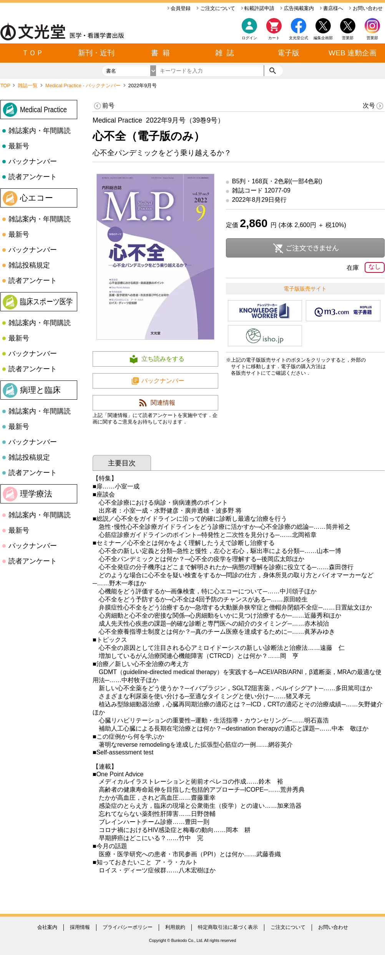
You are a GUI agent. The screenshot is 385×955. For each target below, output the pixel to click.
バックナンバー (32, 161)
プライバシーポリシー (128, 927)
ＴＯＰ (32, 53)
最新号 (18, 146)
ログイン (249, 38)
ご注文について (215, 8)
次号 (374, 106)
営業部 (372, 38)
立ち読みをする (162, 358)
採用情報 (80, 927)
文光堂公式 (298, 38)
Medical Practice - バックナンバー (83, 85)
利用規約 (175, 927)
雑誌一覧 (28, 85)
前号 (104, 106)
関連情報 (163, 402)
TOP (6, 85)
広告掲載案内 (297, 8)
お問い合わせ (366, 8)
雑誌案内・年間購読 (39, 131)
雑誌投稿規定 (29, 265)
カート (274, 31)
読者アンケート (32, 177)
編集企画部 (323, 38)
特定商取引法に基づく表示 (228, 927)
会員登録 (179, 8)
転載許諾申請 (258, 8)
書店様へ (332, 8)
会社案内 (47, 927)
